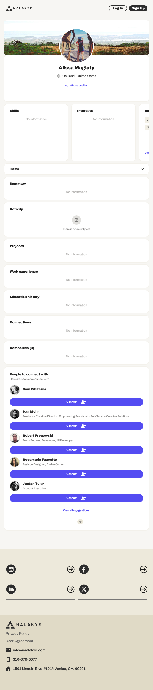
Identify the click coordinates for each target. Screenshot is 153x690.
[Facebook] (112, 572)
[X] (112, 592)
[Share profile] (76, 86)
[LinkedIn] (40, 592)
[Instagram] (40, 572)
